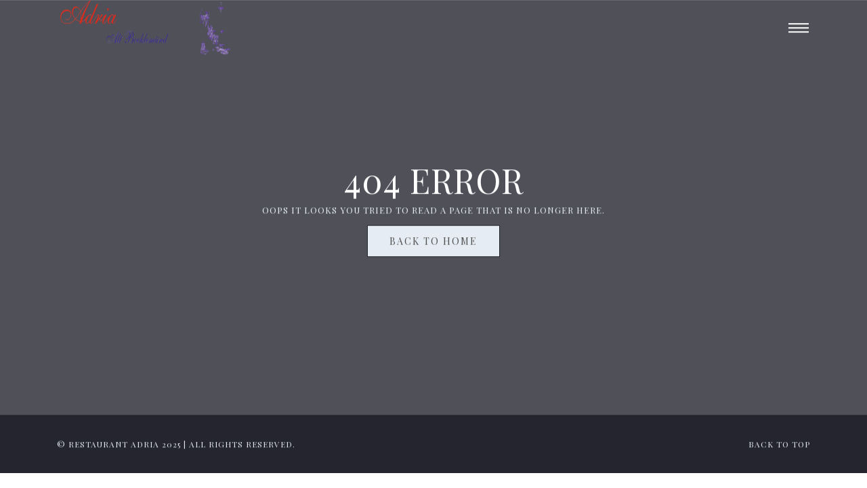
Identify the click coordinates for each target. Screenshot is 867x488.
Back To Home (433, 243)
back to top (779, 446)
